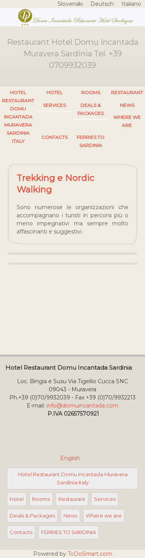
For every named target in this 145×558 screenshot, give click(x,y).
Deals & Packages (90, 109)
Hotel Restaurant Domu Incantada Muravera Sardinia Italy (18, 117)
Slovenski (70, 3)
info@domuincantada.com (82, 405)
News (127, 105)
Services (54, 105)
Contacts (54, 137)
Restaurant (127, 92)
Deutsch (102, 3)
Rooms (90, 92)
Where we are (127, 121)
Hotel (54, 92)
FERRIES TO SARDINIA (90, 141)
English (71, 458)
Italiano (131, 3)
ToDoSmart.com (90, 553)
